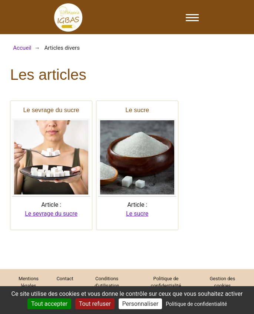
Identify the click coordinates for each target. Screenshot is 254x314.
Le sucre (137, 213)
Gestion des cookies (222, 282)
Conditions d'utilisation (107, 282)
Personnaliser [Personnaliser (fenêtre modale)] (140, 303)
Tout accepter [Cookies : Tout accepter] (49, 303)
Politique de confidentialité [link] (196, 304)
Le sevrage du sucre (51, 213)
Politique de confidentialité (166, 282)
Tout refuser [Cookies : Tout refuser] (95, 303)
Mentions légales (29, 282)
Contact (64, 278)
